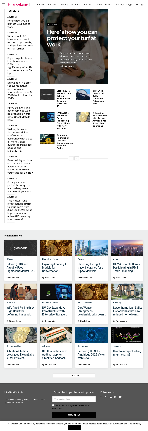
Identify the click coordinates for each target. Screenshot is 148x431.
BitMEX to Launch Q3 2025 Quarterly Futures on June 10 (98, 97)
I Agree (75, 427)
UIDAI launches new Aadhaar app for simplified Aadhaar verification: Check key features (56, 354)
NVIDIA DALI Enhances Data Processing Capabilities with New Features (63, 121)
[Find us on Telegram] (120, 397)
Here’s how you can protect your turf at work (18, 24)
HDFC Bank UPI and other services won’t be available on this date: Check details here (19, 114)
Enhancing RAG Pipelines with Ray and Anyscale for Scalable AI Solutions (99, 119)
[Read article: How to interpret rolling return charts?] (127, 335)
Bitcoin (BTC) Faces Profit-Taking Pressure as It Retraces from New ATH (64, 98)
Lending (64, 4)
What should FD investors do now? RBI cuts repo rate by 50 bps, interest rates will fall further (20, 42)
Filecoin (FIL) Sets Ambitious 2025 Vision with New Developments (91, 354)
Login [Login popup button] (140, 4)
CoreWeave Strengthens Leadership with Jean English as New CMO (91, 311)
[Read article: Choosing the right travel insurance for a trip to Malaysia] (91, 248)
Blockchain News (50, 259)
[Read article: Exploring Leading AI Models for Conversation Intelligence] (56, 248)
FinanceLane (18, 4)
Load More (74, 376)
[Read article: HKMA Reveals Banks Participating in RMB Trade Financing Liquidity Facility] (127, 248)
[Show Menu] (3, 4)
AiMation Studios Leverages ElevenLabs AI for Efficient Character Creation (20, 354)
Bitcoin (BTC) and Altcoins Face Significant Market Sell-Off (21, 267)
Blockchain (14, 277)
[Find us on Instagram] (115, 397)
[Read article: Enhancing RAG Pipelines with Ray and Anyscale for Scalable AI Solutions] (83, 117)
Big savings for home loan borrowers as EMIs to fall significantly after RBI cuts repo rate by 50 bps (19, 65)
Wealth (98, 4)
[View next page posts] (76, 158)
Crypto (130, 4)
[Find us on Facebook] (101, 397)
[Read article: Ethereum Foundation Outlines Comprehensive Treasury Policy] (47, 139)
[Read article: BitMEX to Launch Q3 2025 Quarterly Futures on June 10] (83, 94)
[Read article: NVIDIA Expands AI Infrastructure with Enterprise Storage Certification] (56, 292)
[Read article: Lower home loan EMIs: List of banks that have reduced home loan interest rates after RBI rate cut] (127, 292)
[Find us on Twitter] (105, 397)
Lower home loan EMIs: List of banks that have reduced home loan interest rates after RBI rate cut (127, 311)
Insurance (76, 4)
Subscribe (9, 402)
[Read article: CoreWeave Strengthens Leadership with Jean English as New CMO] (91, 292)
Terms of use (37, 399)
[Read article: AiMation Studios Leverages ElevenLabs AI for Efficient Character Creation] (20, 335)
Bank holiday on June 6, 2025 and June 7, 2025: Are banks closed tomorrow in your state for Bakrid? (20, 166)
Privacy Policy (23, 399)
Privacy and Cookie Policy (128, 423)
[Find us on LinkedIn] (111, 397)
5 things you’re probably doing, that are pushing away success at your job (19, 186)
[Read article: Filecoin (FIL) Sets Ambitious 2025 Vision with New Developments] (91, 335)
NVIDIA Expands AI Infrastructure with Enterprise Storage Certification (53, 311)
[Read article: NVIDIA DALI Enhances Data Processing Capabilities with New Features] (47, 117)
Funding (41, 4)
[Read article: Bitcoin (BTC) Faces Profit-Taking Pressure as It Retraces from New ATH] (47, 94)
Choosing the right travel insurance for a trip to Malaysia (90, 267)
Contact (19, 402)
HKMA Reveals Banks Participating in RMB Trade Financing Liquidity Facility (126, 267)
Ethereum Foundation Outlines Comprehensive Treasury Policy (65, 141)
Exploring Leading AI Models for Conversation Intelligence (54, 267)
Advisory (12, 17)
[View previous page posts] (71, 158)
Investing (52, 4)
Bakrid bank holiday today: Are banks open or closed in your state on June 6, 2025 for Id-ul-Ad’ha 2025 (19, 90)
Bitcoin (10, 259)
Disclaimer (9, 399)
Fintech (109, 4)
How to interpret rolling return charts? (127, 352)
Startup (120, 4)
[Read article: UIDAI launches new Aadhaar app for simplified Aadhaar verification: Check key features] (56, 335)
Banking (88, 4)
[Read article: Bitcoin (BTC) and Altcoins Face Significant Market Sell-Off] (20, 248)
